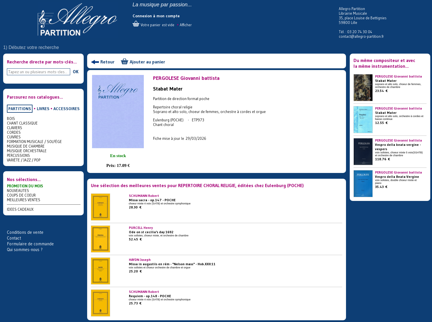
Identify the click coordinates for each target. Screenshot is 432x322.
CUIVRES (14, 137)
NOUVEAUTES (18, 190)
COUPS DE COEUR (21, 195)
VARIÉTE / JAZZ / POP (23, 160)
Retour (107, 62)
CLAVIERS (14, 127)
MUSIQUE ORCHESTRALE (27, 150)
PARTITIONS (19, 108)
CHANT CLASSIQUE (22, 123)
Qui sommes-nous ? (25, 249)
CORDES (14, 132)
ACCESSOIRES (66, 108)
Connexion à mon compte (156, 15)
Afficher (186, 24)
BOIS (11, 118)
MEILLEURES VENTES (23, 199)
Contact (14, 238)
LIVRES (43, 108)
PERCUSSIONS (18, 155)
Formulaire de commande (30, 243)
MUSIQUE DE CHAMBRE (26, 146)
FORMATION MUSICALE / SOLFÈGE (34, 141)
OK (76, 71)
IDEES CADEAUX (20, 209)
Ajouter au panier (147, 62)
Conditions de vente (25, 232)
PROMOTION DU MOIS (25, 186)
